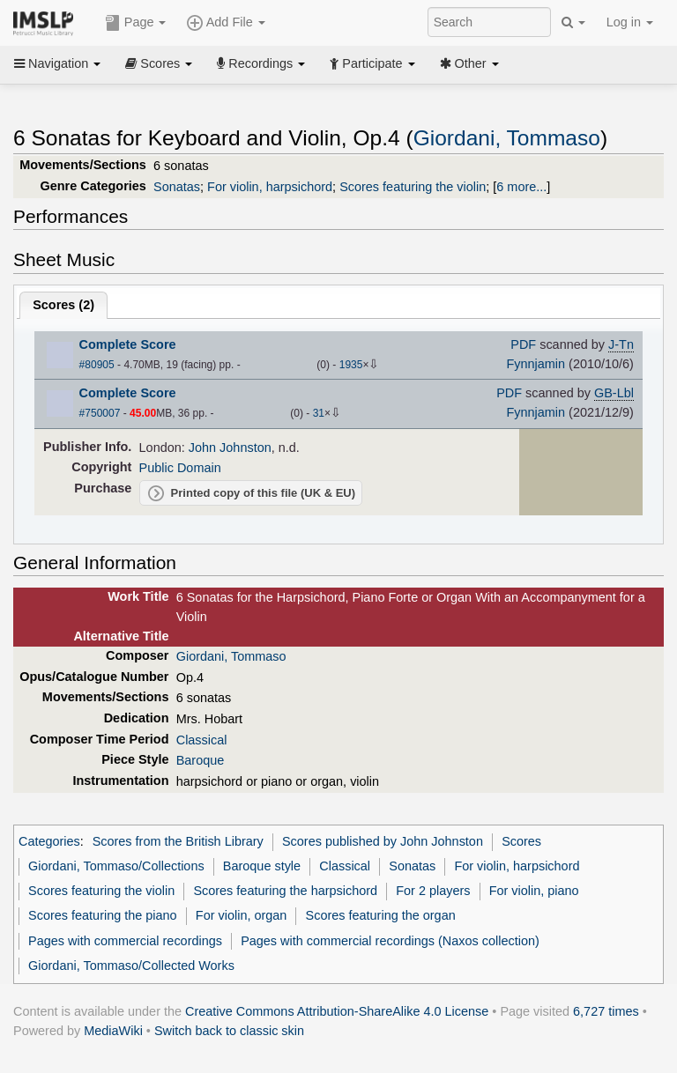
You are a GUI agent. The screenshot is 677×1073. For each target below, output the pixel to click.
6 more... (521, 187)
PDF (523, 344)
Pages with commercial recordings (125, 941)
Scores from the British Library (178, 841)
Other (469, 63)
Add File (225, 23)
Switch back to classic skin (229, 1031)
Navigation (57, 63)
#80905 (97, 365)
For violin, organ (241, 915)
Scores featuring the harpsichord (285, 891)
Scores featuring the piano (102, 915)
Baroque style (262, 866)
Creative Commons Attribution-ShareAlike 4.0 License (336, 1011)
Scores (158, 63)
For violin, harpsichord (269, 187)
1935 (351, 365)
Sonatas (176, 187)
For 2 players (433, 891)
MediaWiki (113, 1031)
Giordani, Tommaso (506, 138)
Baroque (200, 760)
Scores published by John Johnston (382, 841)
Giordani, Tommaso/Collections (116, 866)
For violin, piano (534, 891)
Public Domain (180, 468)
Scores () (63, 305)
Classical (201, 740)
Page (136, 23)
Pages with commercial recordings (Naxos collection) (390, 941)
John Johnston (230, 447)
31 (318, 413)
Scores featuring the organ (381, 915)
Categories (49, 841)
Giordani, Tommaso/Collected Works (131, 965)
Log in (629, 22)
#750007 (100, 413)
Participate (372, 63)
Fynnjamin (535, 364)
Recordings (261, 63)
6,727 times (606, 1011)
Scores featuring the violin (412, 187)
